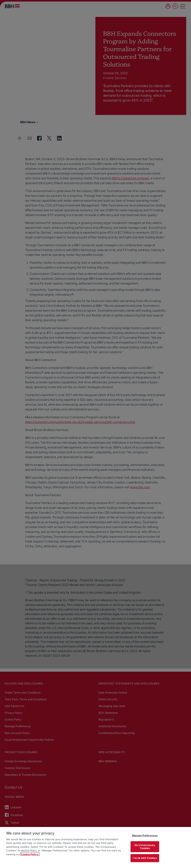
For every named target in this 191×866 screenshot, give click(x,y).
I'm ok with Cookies (145, 857)
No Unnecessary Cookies (145, 847)
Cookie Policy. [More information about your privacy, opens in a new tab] (30, 854)
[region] (95, 846)
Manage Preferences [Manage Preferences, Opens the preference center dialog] (145, 835)
